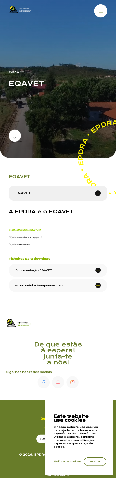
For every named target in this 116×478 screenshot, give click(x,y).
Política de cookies (67, 461)
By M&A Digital (58, 475)
